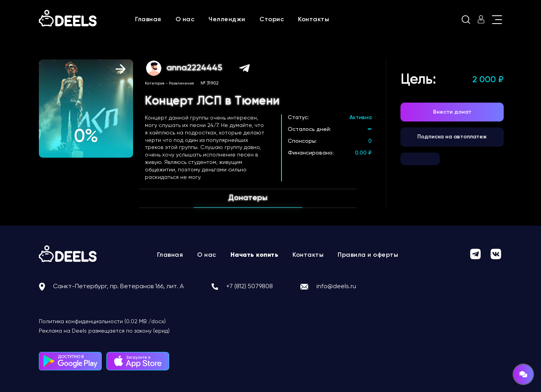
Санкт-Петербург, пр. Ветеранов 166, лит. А (118, 286)
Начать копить (254, 255)
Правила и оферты (368, 255)
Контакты (313, 20)
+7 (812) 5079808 (249, 286)
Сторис (272, 20)
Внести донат (452, 112)
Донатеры (247, 198)
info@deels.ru (336, 286)
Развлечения (181, 83)
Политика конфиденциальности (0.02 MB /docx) (102, 321)
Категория (154, 83)
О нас (185, 20)
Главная (148, 20)
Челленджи (226, 20)
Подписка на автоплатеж (452, 137)
